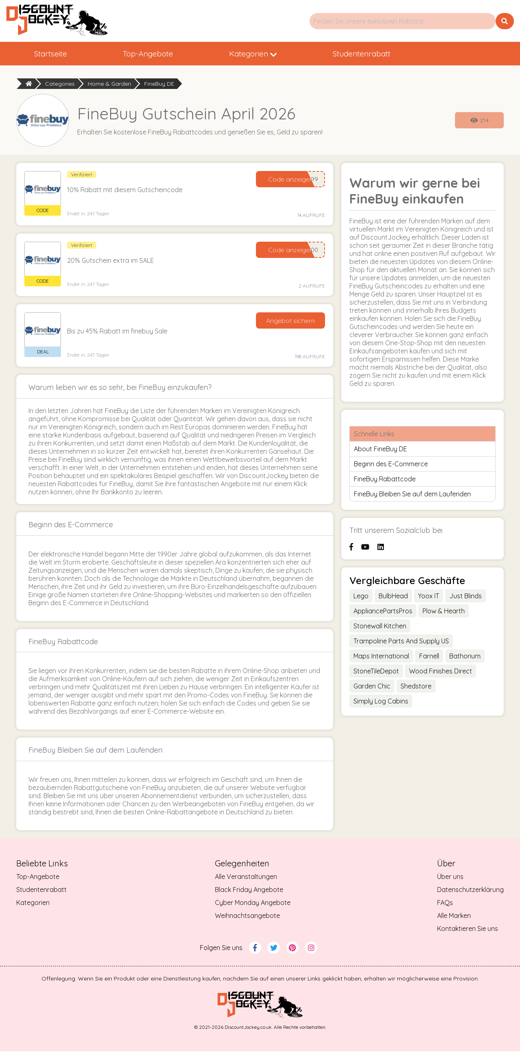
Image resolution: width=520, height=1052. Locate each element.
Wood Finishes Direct (440, 672)
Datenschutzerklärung (470, 890)
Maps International (381, 657)
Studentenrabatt (408, 54)
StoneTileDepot (376, 672)
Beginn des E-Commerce (391, 465)
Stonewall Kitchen (379, 627)
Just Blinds (465, 597)
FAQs (445, 903)
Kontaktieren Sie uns (467, 929)
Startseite (57, 54)
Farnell (429, 657)
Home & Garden (109, 84)
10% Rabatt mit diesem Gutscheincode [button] (124, 191)
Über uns (450, 877)
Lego (360, 597)
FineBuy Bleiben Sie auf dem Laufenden (412, 495)
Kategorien (286, 54)
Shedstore (416, 687)
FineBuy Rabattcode (385, 480)
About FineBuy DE (380, 450)
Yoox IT (428, 597)
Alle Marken (454, 916)
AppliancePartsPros (382, 612)
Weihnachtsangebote (247, 916)
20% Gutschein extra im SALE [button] (110, 262)
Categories (60, 84)
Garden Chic (371, 687)
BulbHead (393, 597)
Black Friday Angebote (249, 890)
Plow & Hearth (443, 612)
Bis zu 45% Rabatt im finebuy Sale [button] (117, 332)
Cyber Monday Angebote (252, 903)
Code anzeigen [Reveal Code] (290, 180)
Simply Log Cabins (380, 702)
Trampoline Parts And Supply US (401, 642)
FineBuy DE (159, 84)
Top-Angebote (168, 54)
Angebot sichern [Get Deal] (290, 322)
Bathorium (465, 657)
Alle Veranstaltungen (246, 877)
